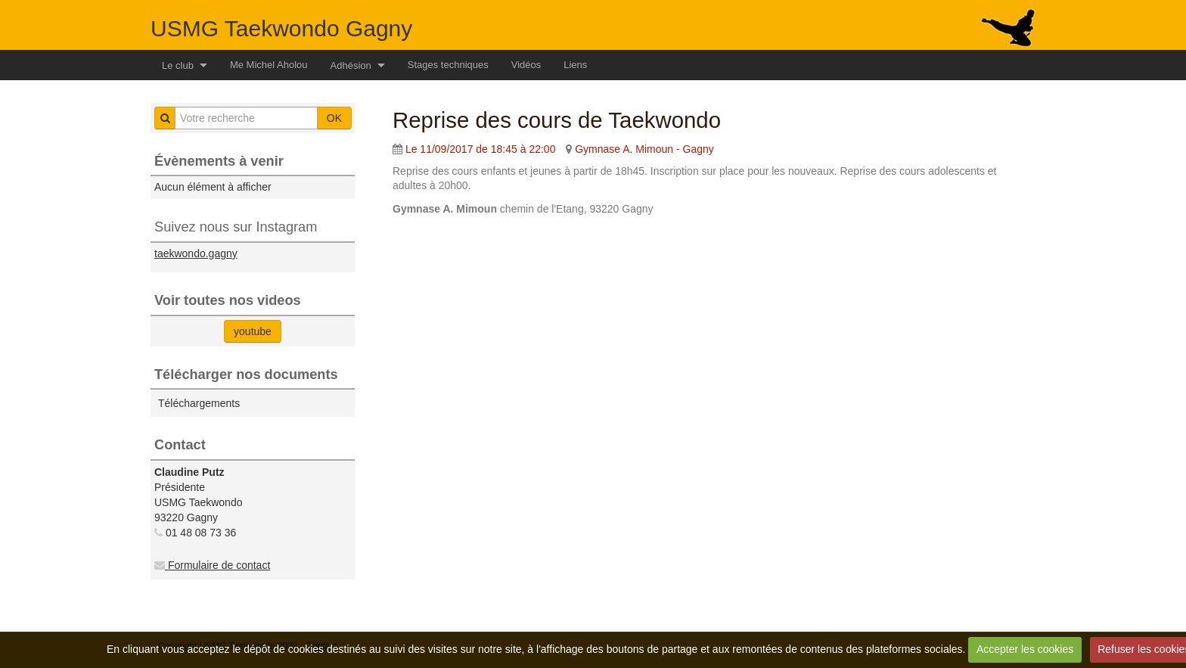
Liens (575, 64)
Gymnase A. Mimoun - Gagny (644, 149)
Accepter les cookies (1024, 649)
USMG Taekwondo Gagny (281, 28)
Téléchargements (199, 403)
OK (334, 118)
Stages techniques (448, 64)
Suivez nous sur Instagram (235, 227)
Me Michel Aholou (269, 64)
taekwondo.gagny (196, 253)
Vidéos (526, 64)
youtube (253, 331)
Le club (178, 65)
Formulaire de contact (212, 565)
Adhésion (351, 65)
